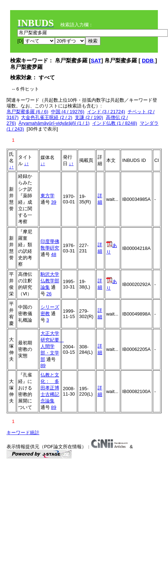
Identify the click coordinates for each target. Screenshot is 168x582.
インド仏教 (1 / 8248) (114, 123)
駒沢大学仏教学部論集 (49, 281)
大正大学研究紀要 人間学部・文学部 (52, 346)
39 (53, 202)
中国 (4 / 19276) (68, 111)
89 (43, 365)
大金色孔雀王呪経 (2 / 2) (46, 117)
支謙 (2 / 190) (89, 117)
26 (48, 293)
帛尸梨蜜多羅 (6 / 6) (27, 111)
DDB (148, 60)
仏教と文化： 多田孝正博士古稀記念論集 (49, 388)
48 (53, 254)
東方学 (47, 195)
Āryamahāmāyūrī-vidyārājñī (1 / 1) (54, 123)
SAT (96, 60)
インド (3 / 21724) (106, 111)
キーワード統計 (23, 432)
